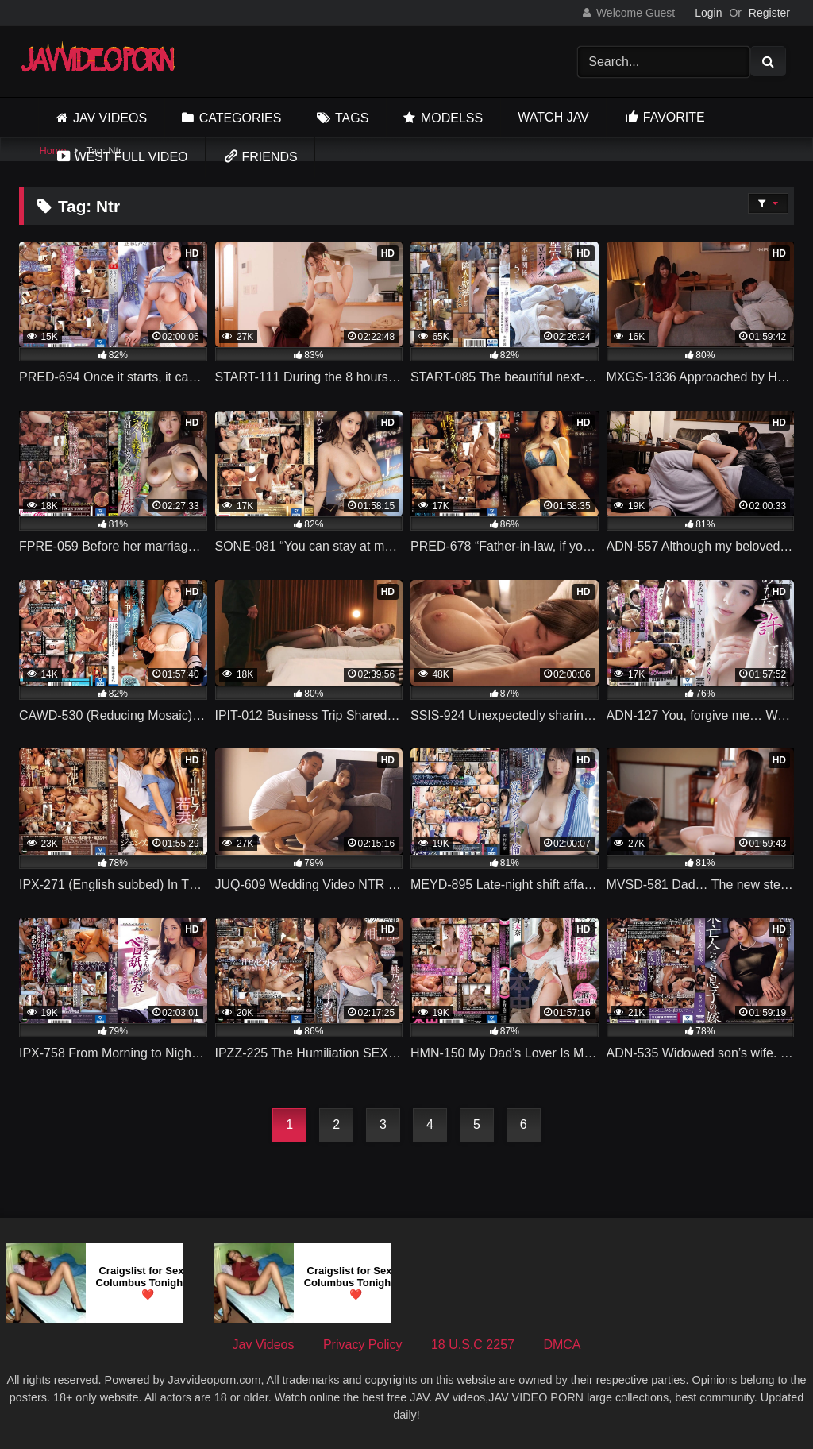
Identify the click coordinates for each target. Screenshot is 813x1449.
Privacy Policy (363, 1344)
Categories (240, 118)
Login (708, 12)
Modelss (452, 118)
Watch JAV (553, 117)
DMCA (561, 1344)
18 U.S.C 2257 (472, 1344)
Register (769, 12)
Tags (351, 118)
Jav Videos (110, 118)
